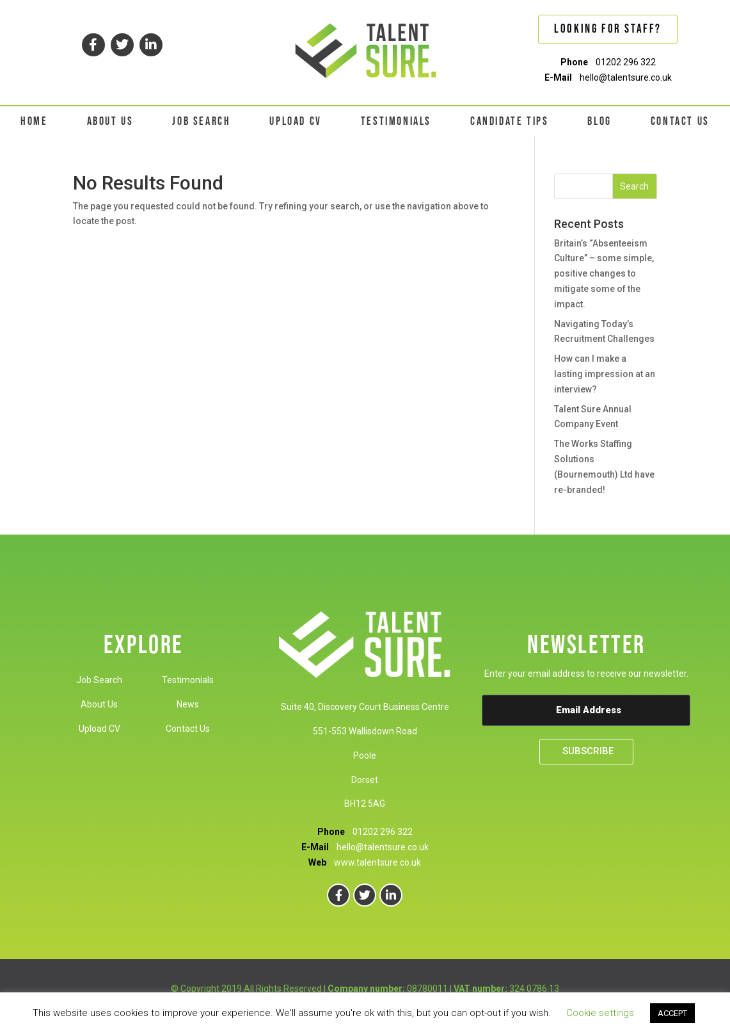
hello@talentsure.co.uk (626, 77)
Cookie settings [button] (600, 1013)
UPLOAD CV (295, 121)
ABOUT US (110, 121)
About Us (99, 704)
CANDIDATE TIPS (509, 121)
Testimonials (188, 680)
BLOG (599, 121)
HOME (33, 121)
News (188, 704)
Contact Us (188, 728)
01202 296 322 (626, 62)
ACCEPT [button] (672, 1013)
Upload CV (99, 728)
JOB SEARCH (201, 121)
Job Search (99, 680)
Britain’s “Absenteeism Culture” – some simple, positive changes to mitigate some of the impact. (604, 273)
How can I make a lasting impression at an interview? (604, 373)
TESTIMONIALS (396, 121)
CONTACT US (680, 121)
